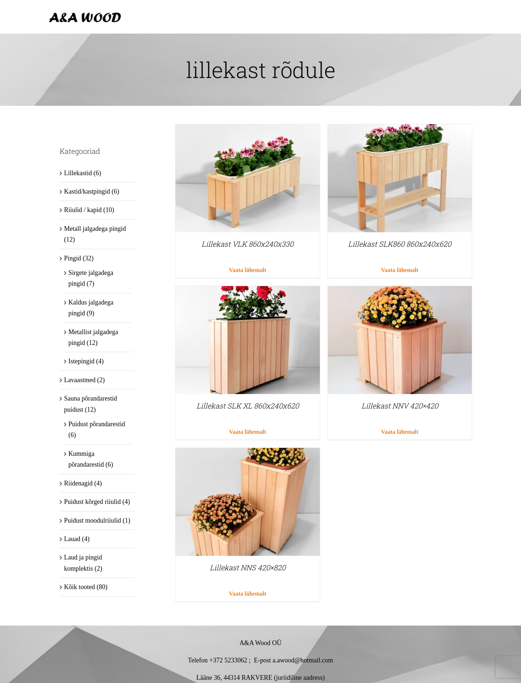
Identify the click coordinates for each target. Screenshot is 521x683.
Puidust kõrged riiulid (92, 501)
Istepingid (81, 361)
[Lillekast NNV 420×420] (400, 291)
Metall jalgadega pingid (95, 228)
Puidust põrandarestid (96, 424)
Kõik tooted (79, 587)
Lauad (72, 538)
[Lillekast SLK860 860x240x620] (400, 129)
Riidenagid (78, 483)
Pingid (72, 258)
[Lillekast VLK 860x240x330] (247, 129)
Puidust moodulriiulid (92, 520)
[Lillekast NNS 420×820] (247, 453)
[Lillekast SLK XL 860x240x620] (247, 291)
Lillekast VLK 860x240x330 (247, 243)
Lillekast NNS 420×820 (247, 567)
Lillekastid (78, 173)
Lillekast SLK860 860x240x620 (399, 243)
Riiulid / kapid (83, 209)
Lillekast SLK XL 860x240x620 (247, 405)
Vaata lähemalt (247, 270)
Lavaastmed (80, 380)
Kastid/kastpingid (87, 191)
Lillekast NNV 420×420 (399, 405)
